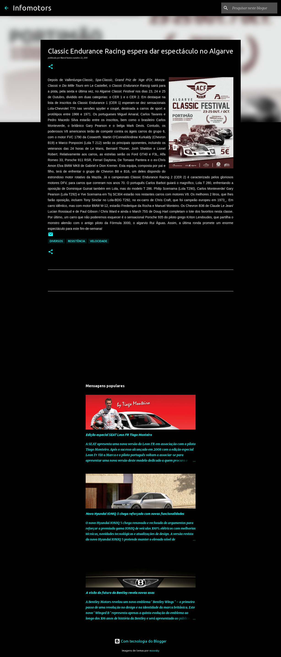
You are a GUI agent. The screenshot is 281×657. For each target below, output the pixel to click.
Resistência (76, 241)
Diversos (56, 241)
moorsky (154, 650)
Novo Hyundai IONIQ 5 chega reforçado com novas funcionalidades (135, 514)
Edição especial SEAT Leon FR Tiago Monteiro (119, 435)
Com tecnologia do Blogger (140, 641)
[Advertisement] (141, 338)
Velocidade (98, 241)
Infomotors (32, 8)
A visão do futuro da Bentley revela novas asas (120, 593)
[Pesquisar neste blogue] (253, 8)
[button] (50, 67)
